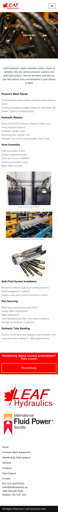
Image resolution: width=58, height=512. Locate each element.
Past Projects (9, 473)
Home (5, 447)
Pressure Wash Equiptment (16, 452)
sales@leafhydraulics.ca (14, 487)
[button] (29, 368)
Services (6, 462)
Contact (6, 478)
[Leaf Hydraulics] (11, 6)
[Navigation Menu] (52, 6)
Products (6, 468)
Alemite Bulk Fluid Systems (16, 457)
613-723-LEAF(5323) (13, 483)
